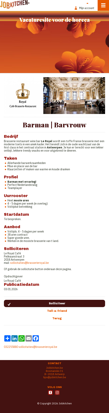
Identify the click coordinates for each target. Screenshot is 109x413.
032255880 (11, 347)
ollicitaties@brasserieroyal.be (30, 263)
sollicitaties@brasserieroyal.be (38, 347)
